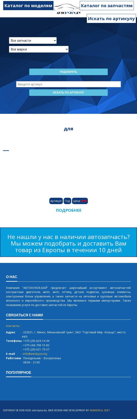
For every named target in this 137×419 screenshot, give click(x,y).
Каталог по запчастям (109, 5)
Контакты (12, 326)
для (68, 128)
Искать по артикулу (111, 18)
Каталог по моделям (26, 5)
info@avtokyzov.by (35, 354)
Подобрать (68, 72)
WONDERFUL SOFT (100, 410)
